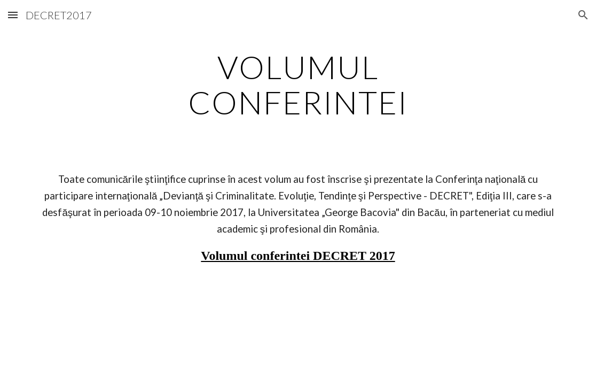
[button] (13, 14)
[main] (298, 84)
